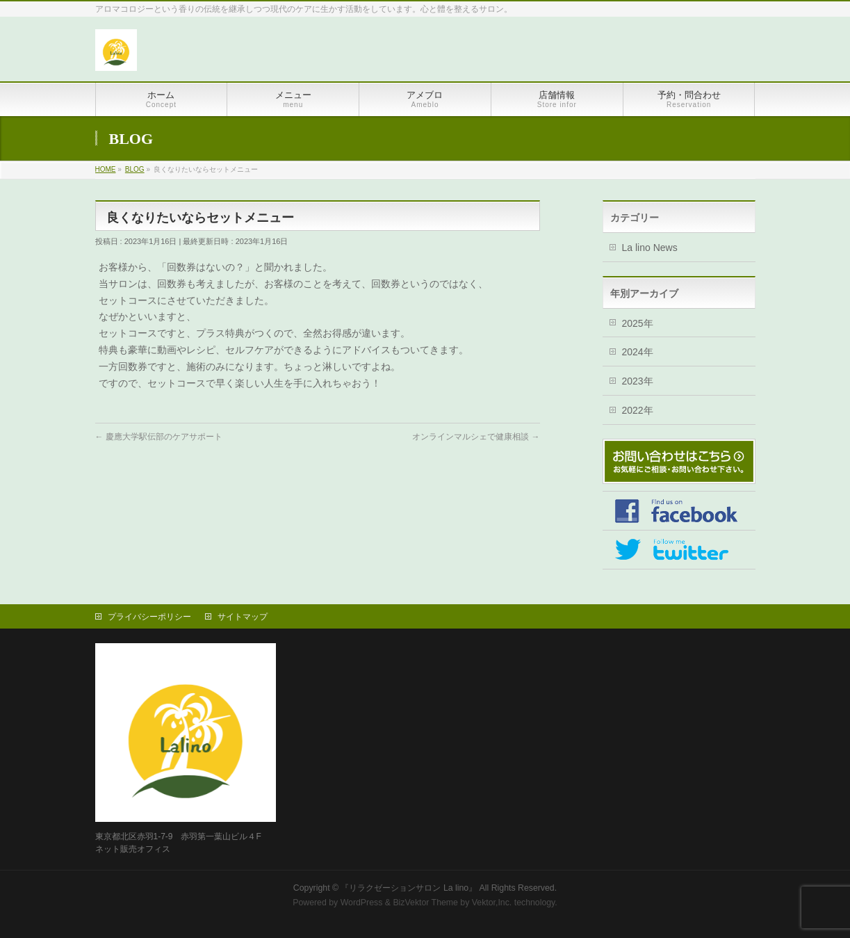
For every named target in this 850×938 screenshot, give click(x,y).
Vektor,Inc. (492, 902)
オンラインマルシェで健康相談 (475, 437)
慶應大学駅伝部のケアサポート (158, 437)
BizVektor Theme (425, 902)
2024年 (637, 351)
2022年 (637, 410)
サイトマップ (243, 617)
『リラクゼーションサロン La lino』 (409, 888)
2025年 (637, 323)
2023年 (637, 381)
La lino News (650, 247)
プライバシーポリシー (149, 617)
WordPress (362, 902)
